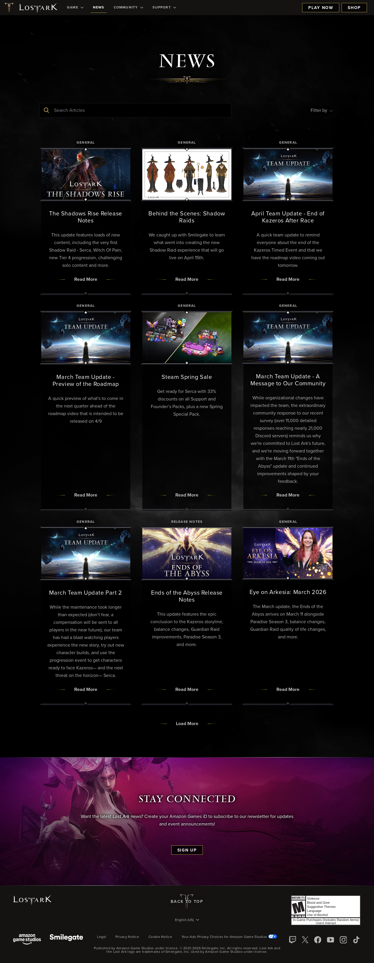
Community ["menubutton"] (128, 7)
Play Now (320, 8)
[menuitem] (75, 7)
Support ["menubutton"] (164, 7)
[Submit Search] (46, 110)
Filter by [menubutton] (322, 110)
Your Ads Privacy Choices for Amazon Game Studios (229, 937)
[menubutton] (187, 920)
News (98, 7)
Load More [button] (187, 723)
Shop (354, 8)
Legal (101, 937)
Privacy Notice (127, 937)
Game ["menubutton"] (75, 7)
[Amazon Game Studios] (27, 939)
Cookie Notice (160, 937)
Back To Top (187, 901)
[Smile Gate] (66, 939)
